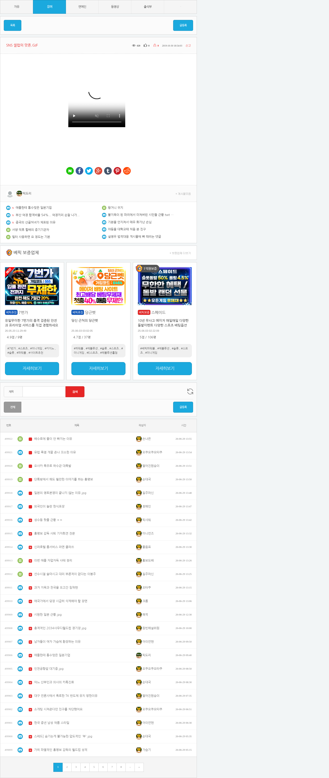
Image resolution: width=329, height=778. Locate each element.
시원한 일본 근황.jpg (48, 614)
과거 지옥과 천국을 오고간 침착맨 (56, 587)
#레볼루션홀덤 (108, 352)
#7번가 (11, 348)
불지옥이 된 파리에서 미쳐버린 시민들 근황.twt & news (141, 214)
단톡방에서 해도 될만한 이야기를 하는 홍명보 (63, 479)
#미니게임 (36, 348)
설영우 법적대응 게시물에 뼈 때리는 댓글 (134, 236)
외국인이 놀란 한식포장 (49, 506)
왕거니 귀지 (115, 207)
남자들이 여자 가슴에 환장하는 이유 (57, 641)
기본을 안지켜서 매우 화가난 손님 (130, 222)
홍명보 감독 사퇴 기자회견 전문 (54, 533)
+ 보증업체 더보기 (180, 253)
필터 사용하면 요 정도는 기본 (31, 236)
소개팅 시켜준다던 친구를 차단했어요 (58, 709)
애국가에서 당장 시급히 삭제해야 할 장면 (60, 601)
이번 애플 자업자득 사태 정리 (53, 560)
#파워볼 (21, 352)
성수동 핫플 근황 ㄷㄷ (48, 520)
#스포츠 (23, 348)
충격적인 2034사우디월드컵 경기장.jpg (60, 628)
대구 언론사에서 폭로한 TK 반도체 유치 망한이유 (65, 695)
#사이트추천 (35, 352)
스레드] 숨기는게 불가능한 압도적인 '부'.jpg (63, 736)
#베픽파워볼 (147, 348)
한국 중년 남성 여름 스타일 (51, 722)
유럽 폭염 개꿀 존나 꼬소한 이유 (55, 452)
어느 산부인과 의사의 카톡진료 (54, 682)
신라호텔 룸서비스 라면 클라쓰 (54, 547)
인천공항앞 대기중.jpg (49, 668)
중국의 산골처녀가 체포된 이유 (36, 222)
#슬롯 (10, 352)
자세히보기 (32, 368)
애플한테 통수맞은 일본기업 (34, 207)
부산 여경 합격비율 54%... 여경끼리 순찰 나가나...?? (49, 215)
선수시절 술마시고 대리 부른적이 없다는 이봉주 (65, 574)
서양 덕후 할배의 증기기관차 (30, 229)
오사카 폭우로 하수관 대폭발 (52, 465)
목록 (12, 25)
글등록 (183, 25)
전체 (12, 407)
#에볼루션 (92, 348)
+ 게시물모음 (183, 193)
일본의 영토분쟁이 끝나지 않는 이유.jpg (60, 492)
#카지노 (49, 348)
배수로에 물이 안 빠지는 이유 (53, 438)
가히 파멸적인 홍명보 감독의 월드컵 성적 (60, 749)
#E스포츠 (92, 352)
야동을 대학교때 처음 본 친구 (127, 229)
